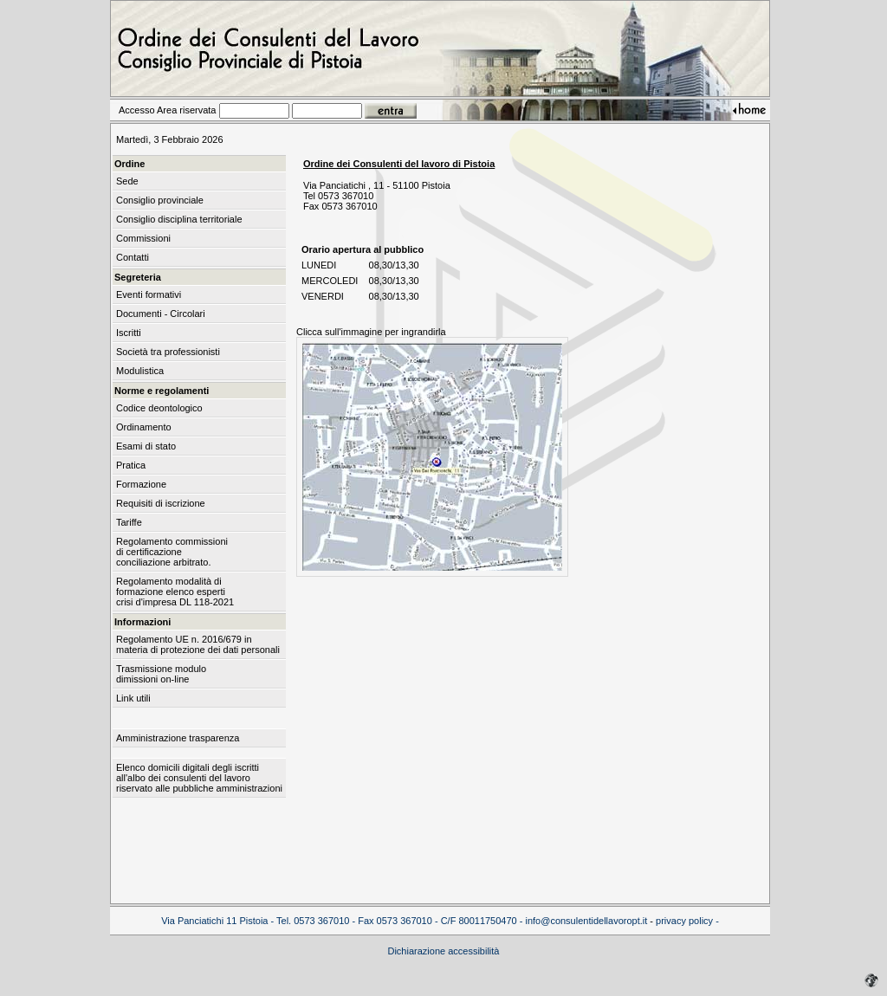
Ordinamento (144, 427)
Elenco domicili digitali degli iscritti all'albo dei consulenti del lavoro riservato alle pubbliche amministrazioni (199, 777)
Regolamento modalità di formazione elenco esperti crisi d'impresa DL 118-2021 (175, 591)
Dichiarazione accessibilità (443, 951)
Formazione (141, 484)
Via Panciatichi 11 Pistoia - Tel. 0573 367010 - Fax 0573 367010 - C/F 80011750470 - (343, 920)
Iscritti (128, 332)
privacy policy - (687, 920)
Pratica (131, 465)
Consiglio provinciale (160, 200)
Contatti (132, 257)
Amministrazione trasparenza (177, 738)
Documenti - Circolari (160, 313)
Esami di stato (146, 446)
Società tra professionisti (168, 351)
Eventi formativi (148, 294)
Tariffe (129, 522)
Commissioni (143, 238)
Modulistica (140, 370)
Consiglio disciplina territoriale (179, 219)
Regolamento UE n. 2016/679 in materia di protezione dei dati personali (198, 644)
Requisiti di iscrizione (160, 503)
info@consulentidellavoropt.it (586, 920)
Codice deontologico (159, 408)
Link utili (133, 698)
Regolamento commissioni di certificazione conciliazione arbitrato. (172, 551)
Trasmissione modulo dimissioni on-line (161, 673)
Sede (127, 181)
